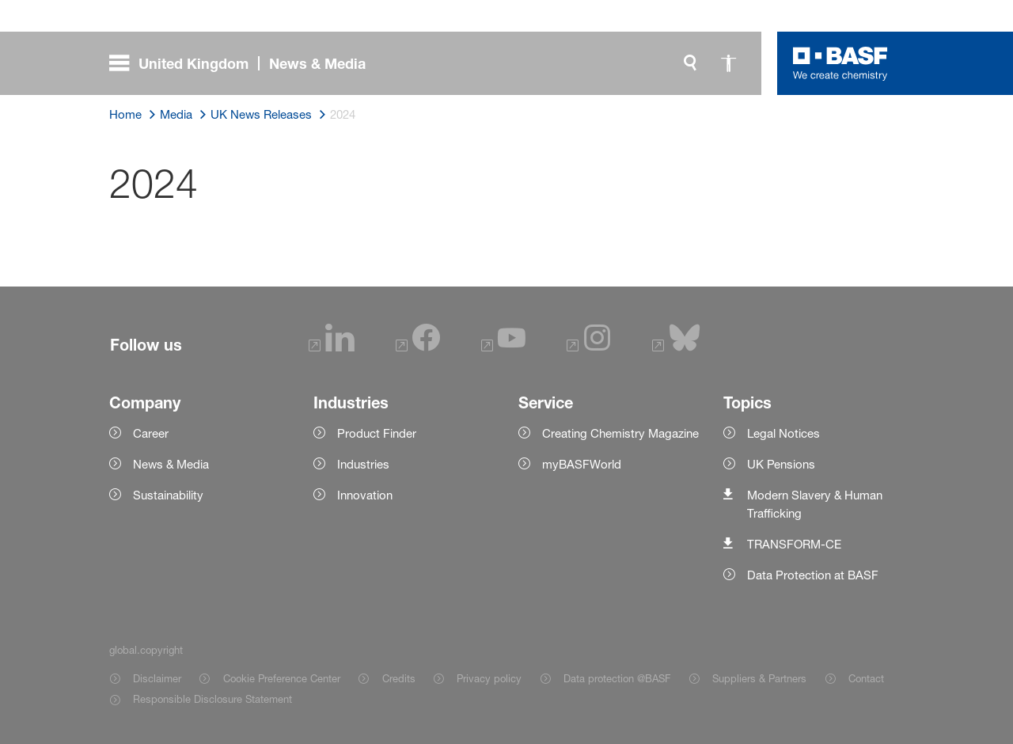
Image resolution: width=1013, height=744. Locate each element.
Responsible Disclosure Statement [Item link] (212, 699)
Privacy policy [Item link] (489, 678)
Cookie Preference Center (281, 678)
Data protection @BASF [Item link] (616, 678)
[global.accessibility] (728, 63)
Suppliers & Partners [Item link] (759, 678)
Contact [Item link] (866, 678)
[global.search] (690, 63)
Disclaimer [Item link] (157, 678)
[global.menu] (243, 63)
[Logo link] (840, 63)
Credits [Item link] (398, 678)
